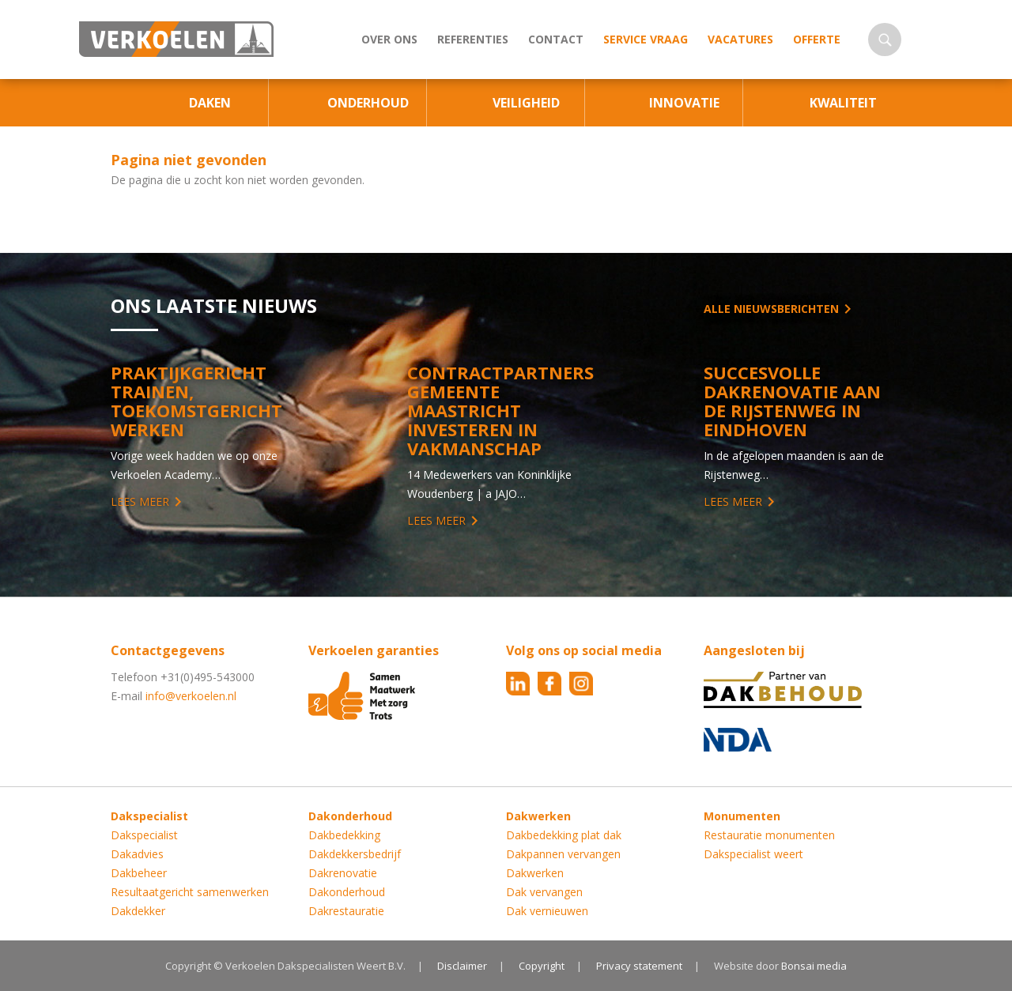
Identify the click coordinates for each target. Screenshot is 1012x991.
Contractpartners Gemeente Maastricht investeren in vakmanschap (500, 410)
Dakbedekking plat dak (563, 834)
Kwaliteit (843, 102)
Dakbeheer (139, 872)
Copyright (542, 966)
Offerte (816, 39)
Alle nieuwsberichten (771, 308)
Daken (210, 102)
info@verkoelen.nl (190, 695)
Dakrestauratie (346, 910)
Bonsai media (814, 966)
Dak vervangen (544, 891)
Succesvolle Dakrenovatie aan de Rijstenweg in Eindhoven (792, 400)
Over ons (389, 39)
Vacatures (740, 39)
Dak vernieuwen (547, 910)
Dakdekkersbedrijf (354, 853)
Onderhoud (368, 102)
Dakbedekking (344, 834)
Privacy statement (639, 966)
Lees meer (140, 501)
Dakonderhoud (346, 891)
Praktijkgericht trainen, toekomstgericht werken (196, 400)
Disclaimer (462, 966)
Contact (555, 39)
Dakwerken (535, 872)
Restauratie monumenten (769, 834)
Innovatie (684, 102)
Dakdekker (138, 910)
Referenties (472, 39)
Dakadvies (137, 853)
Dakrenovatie (342, 872)
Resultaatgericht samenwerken (190, 891)
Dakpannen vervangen (563, 853)
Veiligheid (526, 102)
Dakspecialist (144, 834)
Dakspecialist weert (753, 853)
